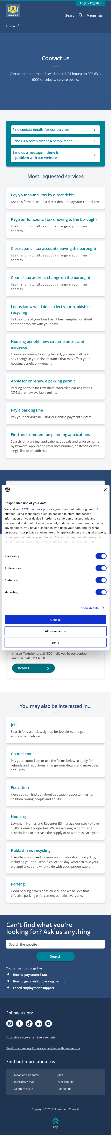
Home (10, 26)
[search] (55, 944)
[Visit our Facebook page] (19, 1024)
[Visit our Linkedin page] (38, 1024)
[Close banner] (105, 489)
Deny (55, 642)
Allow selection (55, 631)
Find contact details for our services (41, 129)
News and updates (26, 1075)
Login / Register (90, 3)
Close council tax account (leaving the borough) (53, 248)
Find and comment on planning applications (50, 434)
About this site (23, 1089)
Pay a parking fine (27, 410)
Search (74, 15)
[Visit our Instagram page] (9, 1024)
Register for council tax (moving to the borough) (53, 219)
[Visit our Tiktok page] (29, 1024)
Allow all (55, 619)
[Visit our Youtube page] (48, 1024)
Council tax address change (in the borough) (50, 277)
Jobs (14, 724)
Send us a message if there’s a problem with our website (43, 1048)
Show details (90, 607)
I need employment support (33, 988)
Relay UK (25, 668)
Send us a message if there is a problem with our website (35, 155)
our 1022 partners (29, 509)
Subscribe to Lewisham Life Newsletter (31, 1037)
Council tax (21, 753)
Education (20, 787)
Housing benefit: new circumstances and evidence (47, 344)
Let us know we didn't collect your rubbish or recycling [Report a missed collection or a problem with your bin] (51, 309)
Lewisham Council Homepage (13, 10)
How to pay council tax (30, 975)
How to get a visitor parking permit (39, 981)
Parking (18, 884)
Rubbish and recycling (31, 850)
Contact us (64, 1089)
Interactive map (24, 1082)
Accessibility (65, 1082)
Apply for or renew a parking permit (43, 381)
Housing (18, 816)
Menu (94, 15)
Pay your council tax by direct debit (43, 195)
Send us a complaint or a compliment (42, 141)
